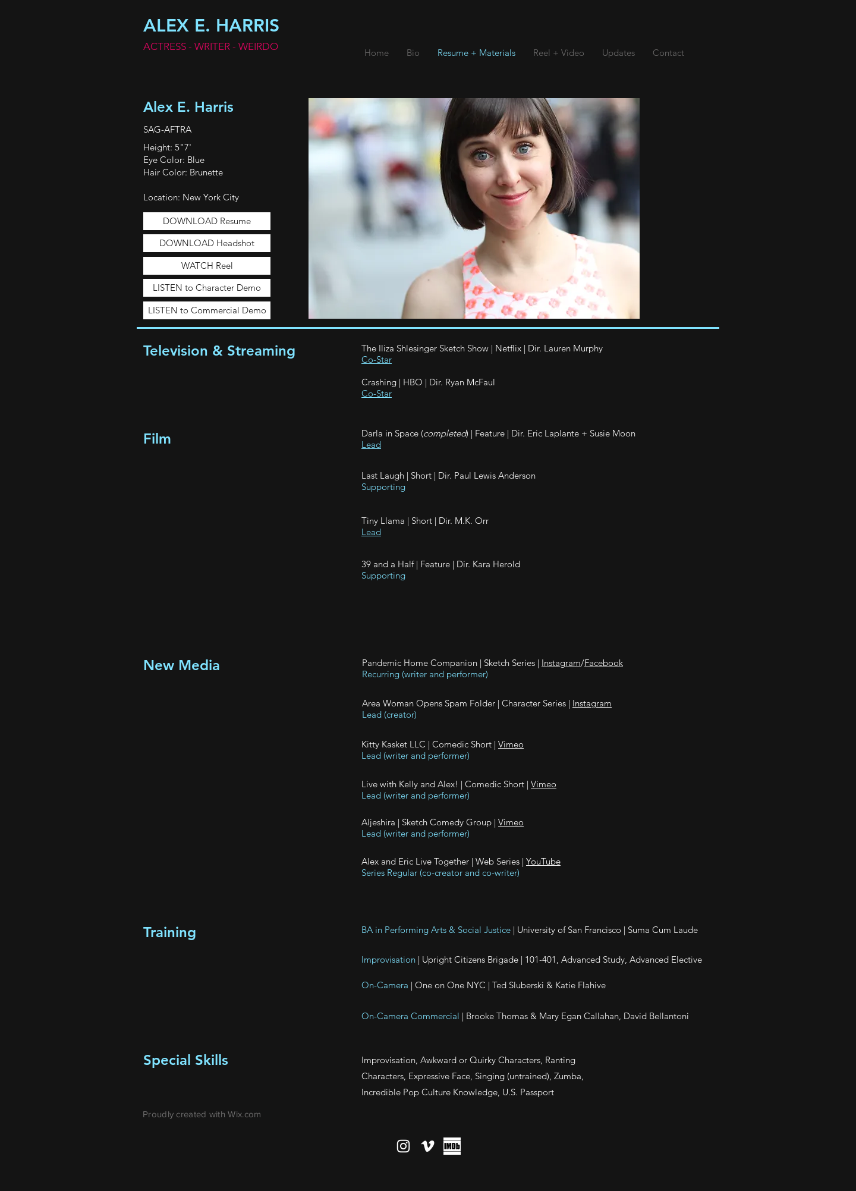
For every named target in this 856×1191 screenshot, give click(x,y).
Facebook (603, 662)
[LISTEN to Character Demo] (206, 288)
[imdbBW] (452, 1146)
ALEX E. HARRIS (211, 25)
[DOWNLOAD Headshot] (206, 243)
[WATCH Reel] (206, 266)
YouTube (543, 861)
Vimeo (511, 744)
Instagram (561, 662)
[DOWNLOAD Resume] (206, 221)
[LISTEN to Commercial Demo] (206, 310)
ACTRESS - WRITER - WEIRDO (210, 46)
